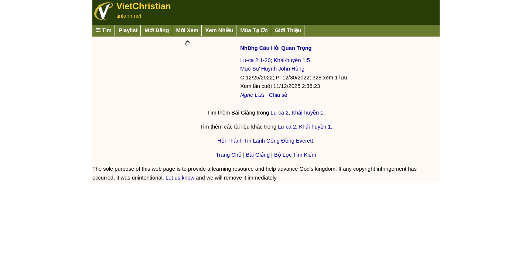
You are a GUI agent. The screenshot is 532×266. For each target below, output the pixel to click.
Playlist (128, 30)
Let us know (180, 178)
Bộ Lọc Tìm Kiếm (295, 155)
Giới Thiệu (288, 30)
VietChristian (143, 6)
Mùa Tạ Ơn (253, 30)
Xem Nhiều (219, 30)
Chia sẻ (278, 95)
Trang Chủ (229, 155)
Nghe (246, 95)
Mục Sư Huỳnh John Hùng (272, 69)
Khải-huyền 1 (307, 113)
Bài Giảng (258, 155)
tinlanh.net (128, 16)
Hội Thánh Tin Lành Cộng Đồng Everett (265, 141)
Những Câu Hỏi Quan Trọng (275, 48)
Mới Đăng (156, 30)
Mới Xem (187, 30)
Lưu (259, 95)
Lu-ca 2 (279, 113)
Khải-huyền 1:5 (292, 60)
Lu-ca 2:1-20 (255, 60)
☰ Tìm (104, 30)
